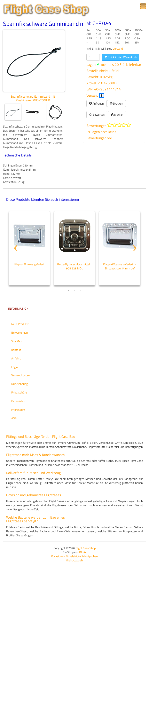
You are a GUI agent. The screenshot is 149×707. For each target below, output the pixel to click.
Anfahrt (16, 358)
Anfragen (96, 103)
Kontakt (16, 350)
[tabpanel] (29, 248)
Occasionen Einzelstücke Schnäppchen (74, 556)
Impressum (18, 409)
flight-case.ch (74, 560)
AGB (14, 418)
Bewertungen (19, 332)
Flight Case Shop (86, 548)
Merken (117, 114)
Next (134, 240)
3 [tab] (81, 291)
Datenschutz (19, 401)
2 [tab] (74, 291)
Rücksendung (19, 384)
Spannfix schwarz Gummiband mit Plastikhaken (62, 23)
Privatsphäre (19, 392)
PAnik (82, 552)
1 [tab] (68, 291)
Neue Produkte (20, 324)
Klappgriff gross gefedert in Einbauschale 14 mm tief (119, 266)
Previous (15, 240)
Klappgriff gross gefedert (29, 264)
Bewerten (97, 114)
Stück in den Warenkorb (120, 57)
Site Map (16, 341)
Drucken (116, 103)
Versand (118, 49)
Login (14, 367)
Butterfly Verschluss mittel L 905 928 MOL (74, 266)
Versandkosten (20, 375)
